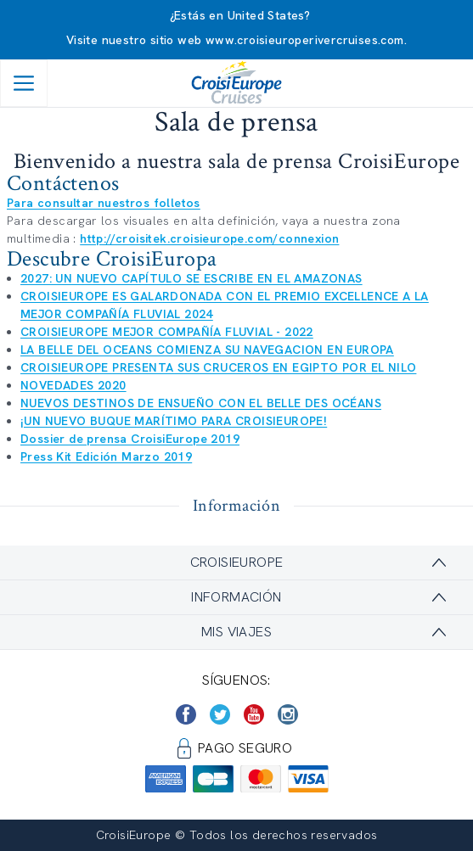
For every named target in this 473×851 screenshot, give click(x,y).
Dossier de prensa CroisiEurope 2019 (129, 438)
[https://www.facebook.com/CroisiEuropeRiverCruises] (186, 714)
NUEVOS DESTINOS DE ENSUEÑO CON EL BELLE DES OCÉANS (200, 403)
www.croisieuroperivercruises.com (305, 40)
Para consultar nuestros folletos (103, 202)
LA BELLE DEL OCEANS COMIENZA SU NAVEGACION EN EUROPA (207, 349)
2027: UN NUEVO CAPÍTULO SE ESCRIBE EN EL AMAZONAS (191, 278)
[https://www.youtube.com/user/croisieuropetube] (254, 714)
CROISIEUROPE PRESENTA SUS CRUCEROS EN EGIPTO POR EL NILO (218, 367)
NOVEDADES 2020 (73, 385)
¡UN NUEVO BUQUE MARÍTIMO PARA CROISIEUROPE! (173, 420)
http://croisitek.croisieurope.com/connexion (209, 238)
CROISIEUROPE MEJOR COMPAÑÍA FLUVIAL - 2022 (166, 331)
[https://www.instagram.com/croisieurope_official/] (288, 714)
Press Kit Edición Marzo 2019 (106, 456)
